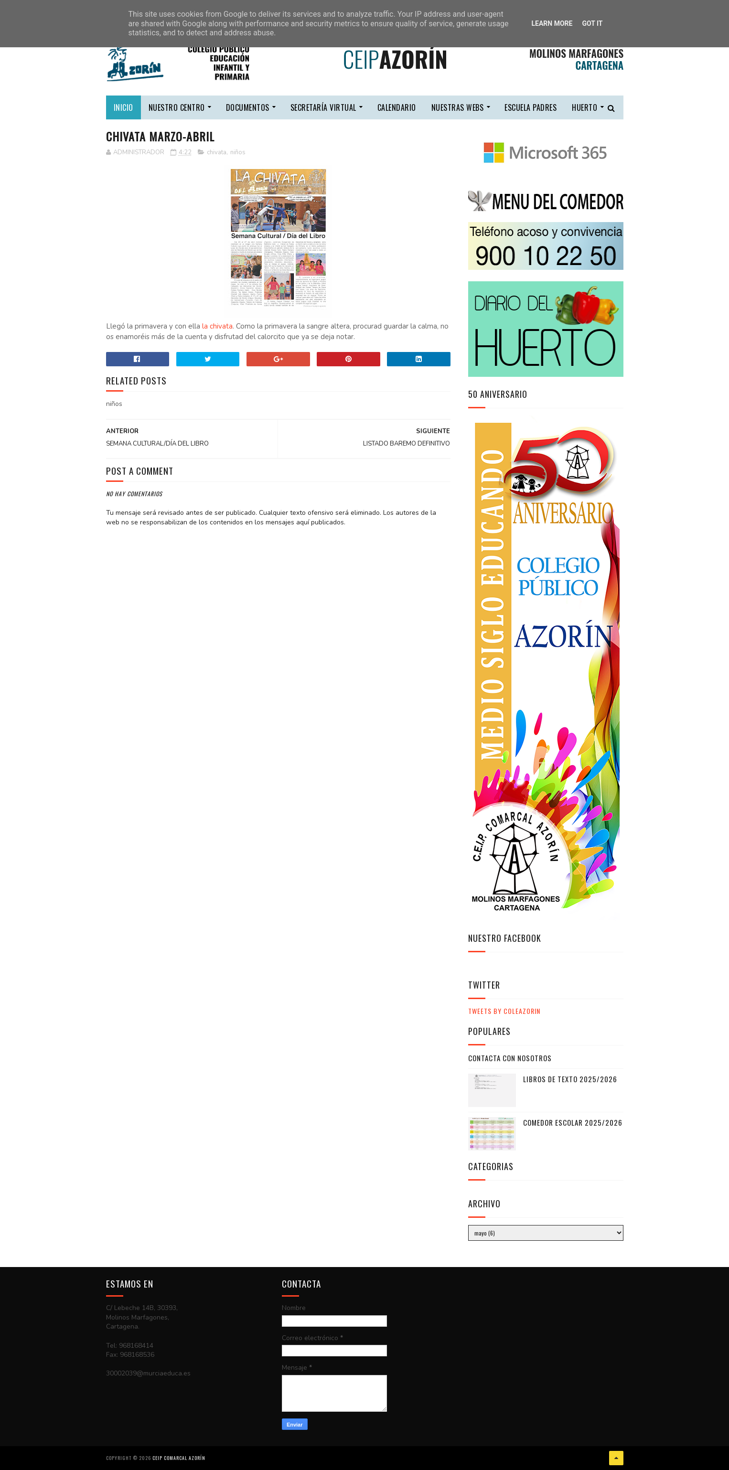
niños (238, 152)
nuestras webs (457, 107)
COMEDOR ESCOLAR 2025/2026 (572, 1122)
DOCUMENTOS (247, 107)
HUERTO (584, 107)
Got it (592, 23)
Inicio (123, 107)
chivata (216, 152)
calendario (396, 107)
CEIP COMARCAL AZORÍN (178, 1457)
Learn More (551, 23)
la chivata (217, 326)
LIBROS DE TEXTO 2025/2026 (570, 1079)
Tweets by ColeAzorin (504, 1011)
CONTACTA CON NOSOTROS (510, 1058)
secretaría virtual (323, 107)
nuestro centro (177, 107)
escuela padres (530, 107)
